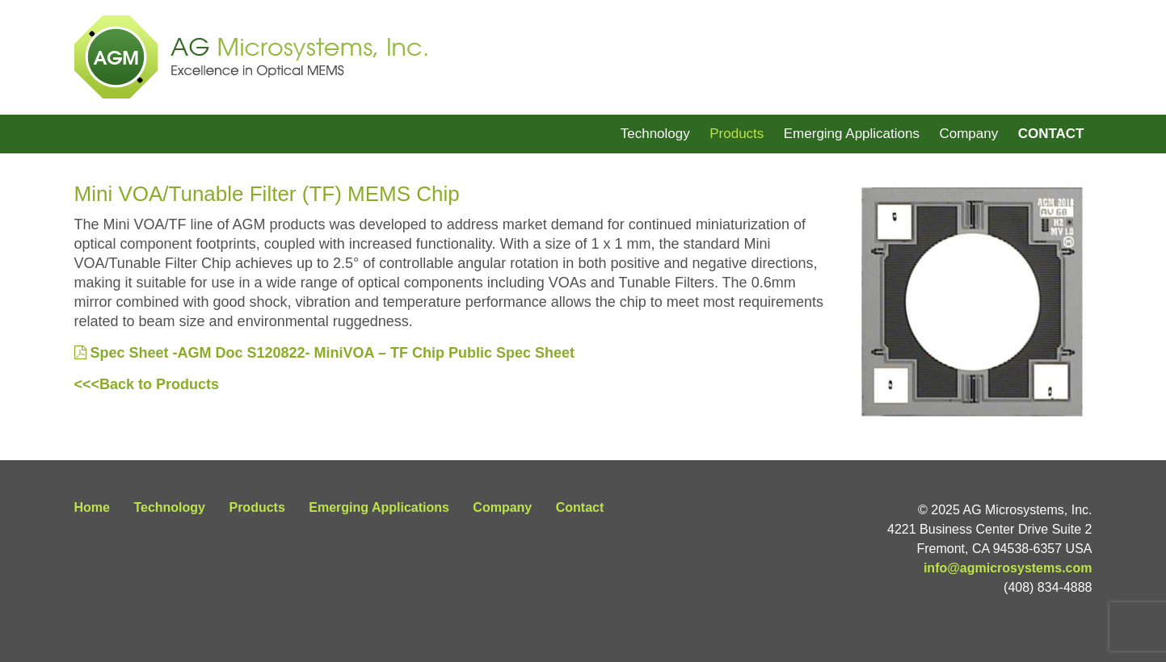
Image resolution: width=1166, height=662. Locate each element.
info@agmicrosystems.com (1008, 568)
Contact (1051, 133)
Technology (655, 133)
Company (968, 133)
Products (736, 133)
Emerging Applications (852, 133)
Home (92, 507)
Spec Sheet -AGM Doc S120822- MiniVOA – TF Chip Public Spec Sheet (324, 353)
